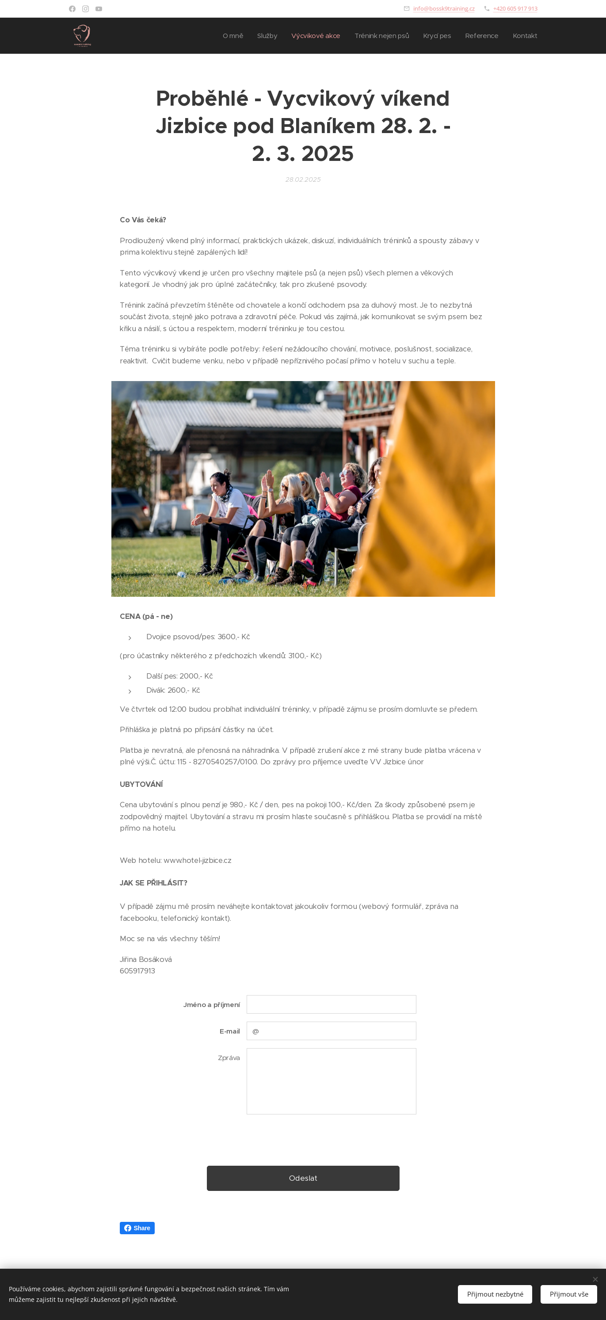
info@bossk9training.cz (444, 8)
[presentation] (313, 1139)
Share (137, 1228)
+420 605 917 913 (515, 8)
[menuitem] (226, 36)
